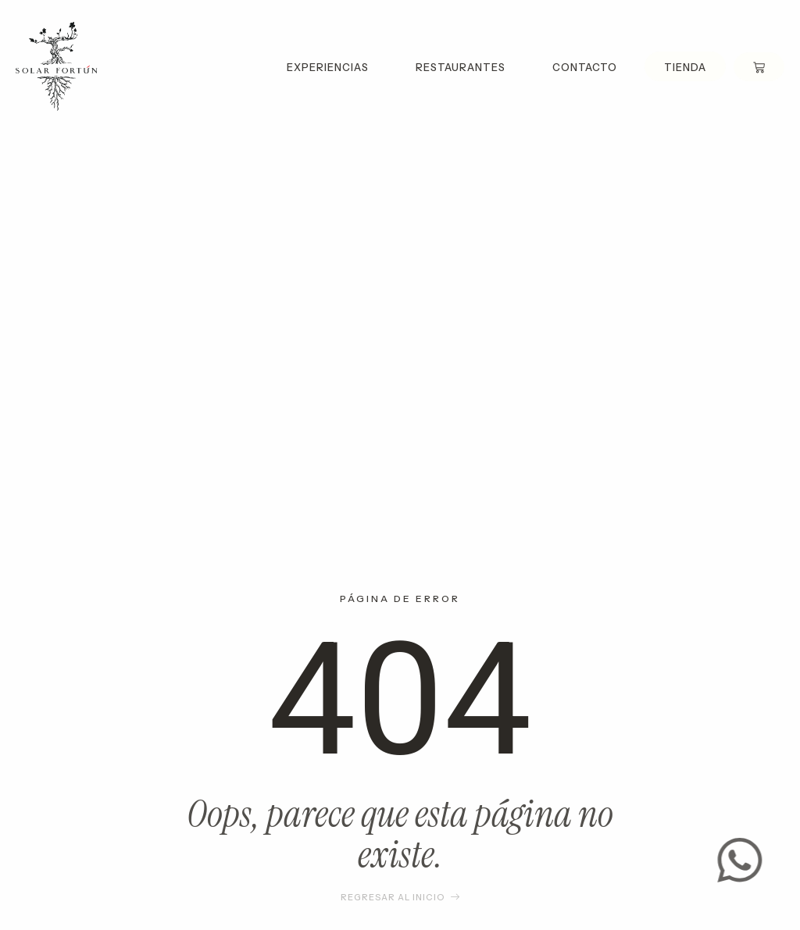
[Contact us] (744, 860)
